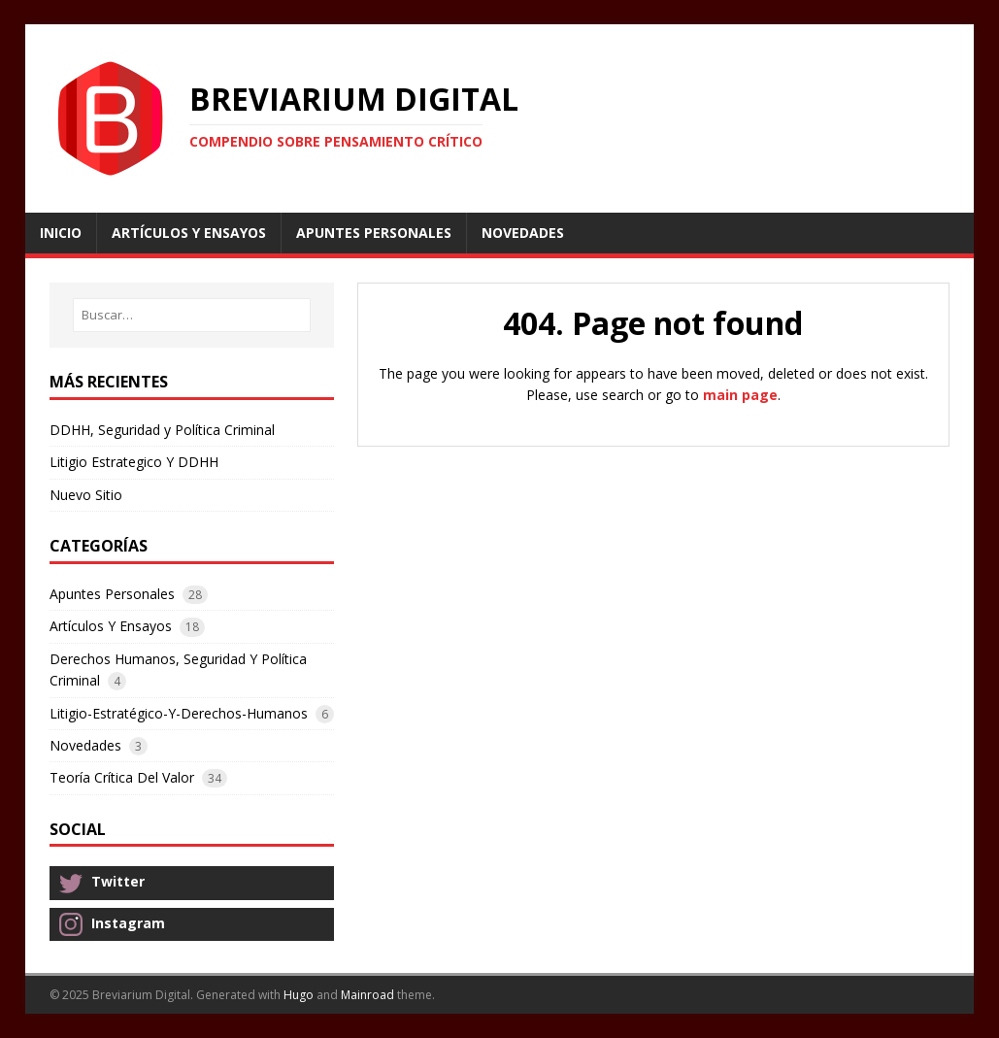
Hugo (298, 995)
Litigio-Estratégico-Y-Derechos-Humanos (179, 713)
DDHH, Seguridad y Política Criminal (162, 429)
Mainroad (367, 995)
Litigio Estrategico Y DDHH (134, 461)
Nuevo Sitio (86, 495)
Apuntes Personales (112, 594)
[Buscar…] (192, 315)
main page (740, 394)
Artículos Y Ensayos (111, 626)
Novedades (85, 745)
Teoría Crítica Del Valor (122, 777)
